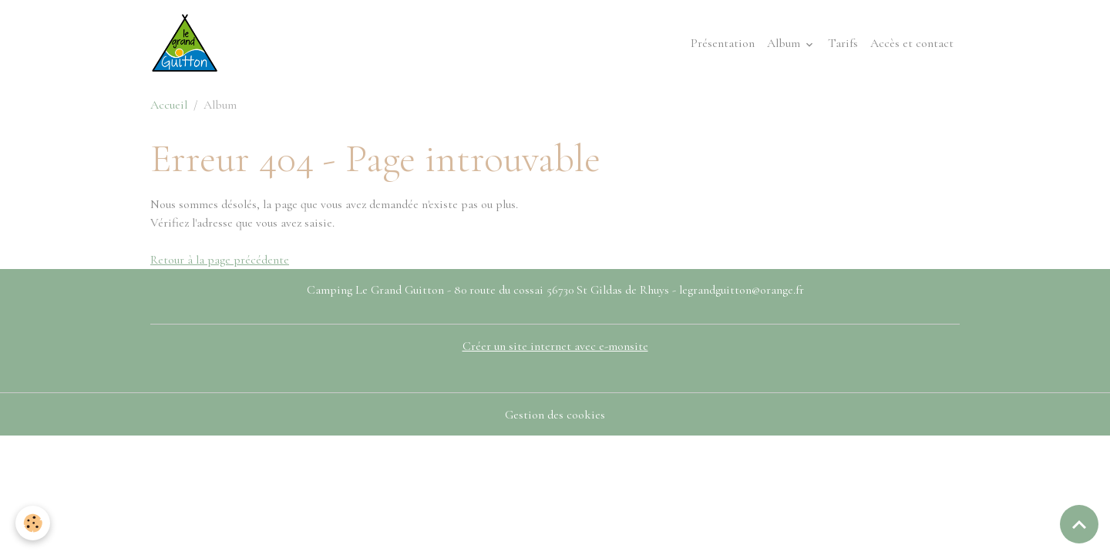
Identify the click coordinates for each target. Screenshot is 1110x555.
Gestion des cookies (555, 414)
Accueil (168, 105)
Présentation (723, 43)
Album (785, 43)
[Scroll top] (1079, 524)
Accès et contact (912, 43)
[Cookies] (32, 523)
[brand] (188, 43)
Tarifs (843, 43)
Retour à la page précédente (219, 259)
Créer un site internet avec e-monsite (555, 346)
